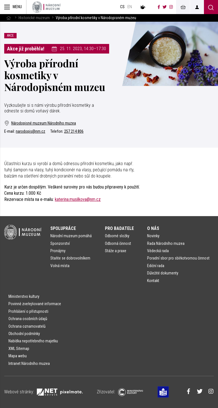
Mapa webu (17, 356)
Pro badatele (119, 228)
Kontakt (153, 280)
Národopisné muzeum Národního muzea (40, 123)
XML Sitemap (18, 348)
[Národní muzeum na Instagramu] (171, 7)
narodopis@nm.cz (30, 131)
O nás (153, 228)
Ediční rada (155, 265)
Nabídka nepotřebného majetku (33, 341)
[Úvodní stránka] (46, 7)
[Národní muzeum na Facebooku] (158, 7)
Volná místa (59, 265)
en (129, 7)
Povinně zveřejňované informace (34, 303)
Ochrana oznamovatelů (27, 326)
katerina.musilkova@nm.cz (78, 199)
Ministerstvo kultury (23, 296)
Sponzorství (60, 243)
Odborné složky (117, 236)
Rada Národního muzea (166, 243)
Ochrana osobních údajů (27, 318)
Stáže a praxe (115, 251)
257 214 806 (74, 131)
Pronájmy (58, 251)
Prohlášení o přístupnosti (28, 311)
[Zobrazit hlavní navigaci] (13, 7)
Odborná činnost (118, 243)
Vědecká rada (158, 251)
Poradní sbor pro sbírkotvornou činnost (178, 258)
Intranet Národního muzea (29, 363)
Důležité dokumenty (162, 273)
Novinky (153, 236)
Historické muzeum (34, 17)
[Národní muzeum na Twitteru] (164, 7)
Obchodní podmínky (24, 333)
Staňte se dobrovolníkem (70, 258)
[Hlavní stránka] (8, 17)
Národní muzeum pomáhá (71, 236)
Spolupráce (63, 228)
